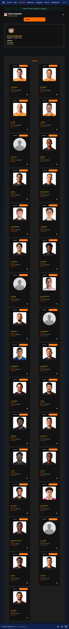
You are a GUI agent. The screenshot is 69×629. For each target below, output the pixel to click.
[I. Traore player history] (20, 290)
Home (9, 2)
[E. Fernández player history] (20, 360)
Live (15, 2)
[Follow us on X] (62, 627)
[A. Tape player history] (20, 464)
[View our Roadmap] (66, 627)
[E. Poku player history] (20, 569)
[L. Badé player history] (20, 185)
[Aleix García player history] (49, 360)
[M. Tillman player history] (20, 499)
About (47, 2)
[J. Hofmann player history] (20, 395)
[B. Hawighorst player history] (20, 220)
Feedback (55, 2)
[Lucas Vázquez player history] (49, 290)
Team (28, 19)
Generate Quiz (23, 65)
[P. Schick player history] (49, 569)
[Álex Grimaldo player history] (49, 185)
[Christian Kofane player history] (20, 534)
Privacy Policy (21, 627)
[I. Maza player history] (49, 395)
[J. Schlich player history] (20, 150)
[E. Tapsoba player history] (49, 255)
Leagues (39, 2)
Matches (30, 2)
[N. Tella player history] (49, 464)
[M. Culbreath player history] (49, 325)
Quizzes (22, 2)
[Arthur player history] (49, 150)
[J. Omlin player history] (49, 115)
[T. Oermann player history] (49, 220)
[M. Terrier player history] (20, 604)
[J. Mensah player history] (20, 429)
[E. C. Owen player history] (49, 534)
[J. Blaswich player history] (20, 81)
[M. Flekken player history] (49, 81)
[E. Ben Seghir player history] (49, 499)
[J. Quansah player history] (20, 255)
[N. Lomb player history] (20, 115)
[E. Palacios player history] (49, 429)
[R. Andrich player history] (20, 325)
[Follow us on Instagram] (58, 627)
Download (14, 65)
